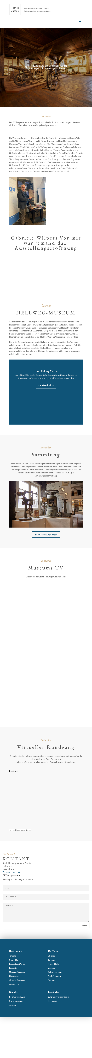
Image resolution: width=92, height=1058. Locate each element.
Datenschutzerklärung (58, 997)
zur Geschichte (46, 385)
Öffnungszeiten (16, 1001)
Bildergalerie (14, 976)
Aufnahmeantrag (55, 972)
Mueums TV (14, 984)
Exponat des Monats (17, 964)
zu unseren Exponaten (46, 534)
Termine (12, 956)
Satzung (51, 980)
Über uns (51, 956)
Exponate (13, 968)
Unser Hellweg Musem (46, 371)
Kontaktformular (17, 997)
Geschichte (13, 960)
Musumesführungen (17, 972)
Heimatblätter (54, 964)
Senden (84, 925)
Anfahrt (12, 1005)
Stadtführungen (54, 976)
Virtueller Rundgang (17, 980)
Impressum (52, 1001)
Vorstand (51, 968)
